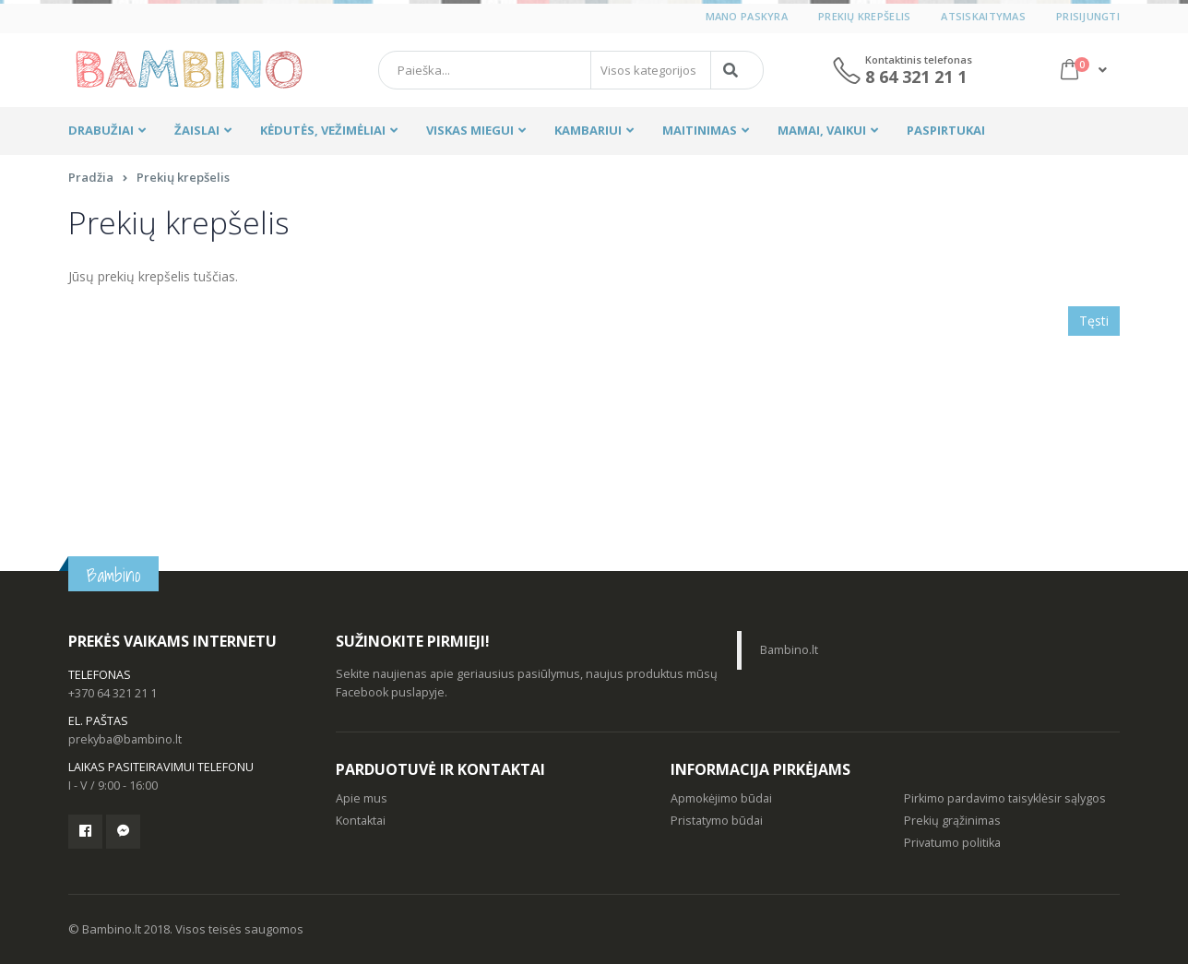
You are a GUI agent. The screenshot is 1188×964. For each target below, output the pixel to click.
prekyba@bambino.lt (125, 739)
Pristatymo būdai (717, 820)
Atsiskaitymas (983, 16)
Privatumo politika (952, 843)
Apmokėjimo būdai (721, 798)
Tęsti (1094, 320)
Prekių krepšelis (864, 16)
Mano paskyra (747, 16)
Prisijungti (1088, 16)
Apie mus (361, 798)
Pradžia (90, 177)
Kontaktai (361, 820)
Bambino (113, 575)
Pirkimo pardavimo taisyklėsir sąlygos (1005, 798)
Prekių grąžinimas (952, 820)
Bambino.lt (789, 650)
